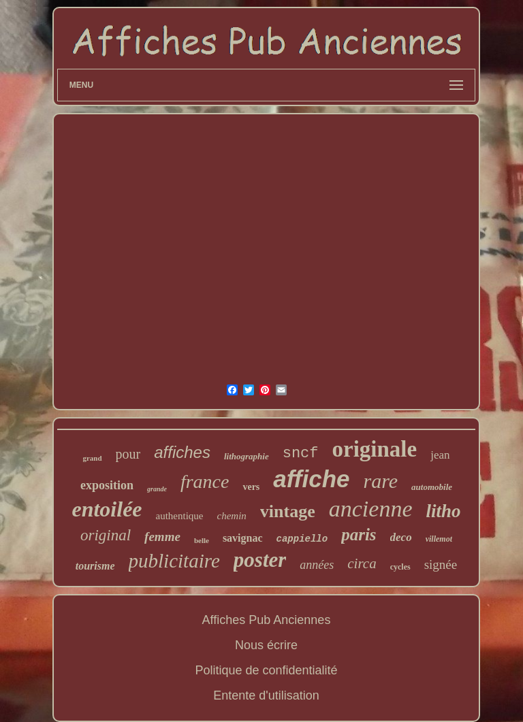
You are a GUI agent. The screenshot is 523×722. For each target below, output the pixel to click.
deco (401, 537)
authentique (180, 515)
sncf (301, 453)
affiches (182, 452)
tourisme (95, 566)
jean (439, 454)
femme (162, 536)
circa (361, 563)
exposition (106, 485)
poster (260, 560)
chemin (232, 515)
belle (201, 540)
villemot (439, 539)
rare (381, 481)
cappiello (302, 539)
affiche (311, 478)
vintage (287, 511)
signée (441, 564)
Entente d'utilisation (266, 695)
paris (358, 534)
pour (128, 453)
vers (250, 487)
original (105, 535)
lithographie (246, 456)
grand (91, 458)
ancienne (371, 508)
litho (443, 511)
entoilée (107, 509)
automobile (431, 487)
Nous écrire (266, 645)
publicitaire (174, 561)
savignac (243, 538)
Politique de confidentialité (266, 670)
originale (374, 449)
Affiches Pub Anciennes (266, 620)
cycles (400, 567)
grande (157, 489)
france (204, 481)
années (317, 565)
